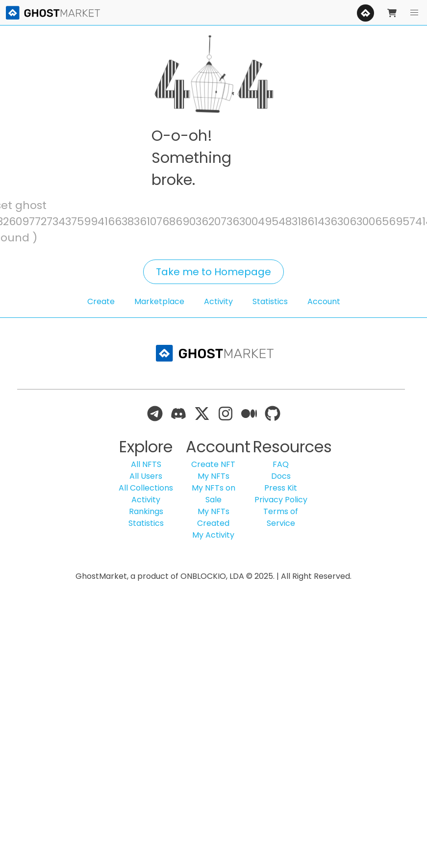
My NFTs (213, 476)
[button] (414, 13)
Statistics (270, 301)
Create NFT (213, 464)
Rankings (146, 511)
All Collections (146, 487)
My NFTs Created (213, 517)
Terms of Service (280, 517)
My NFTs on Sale (213, 493)
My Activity (213, 535)
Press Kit (280, 487)
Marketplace (159, 301)
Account (323, 301)
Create (101, 301)
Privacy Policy (280, 499)
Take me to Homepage (213, 272)
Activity (218, 301)
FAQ (281, 464)
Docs (281, 476)
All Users (145, 476)
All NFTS (146, 464)
